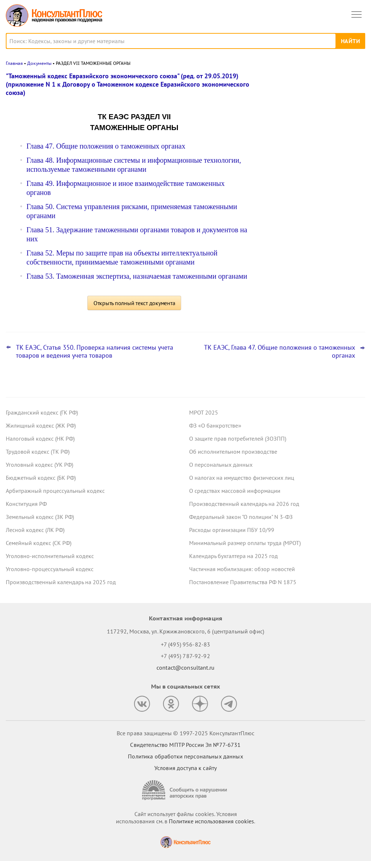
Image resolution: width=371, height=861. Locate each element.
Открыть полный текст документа (134, 303)
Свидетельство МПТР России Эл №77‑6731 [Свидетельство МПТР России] (185, 744)
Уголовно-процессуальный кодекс (49, 569)
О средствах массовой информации (234, 490)
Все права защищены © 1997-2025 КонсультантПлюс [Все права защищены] (185, 733)
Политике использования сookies (211, 821)
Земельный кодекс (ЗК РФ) (40, 516)
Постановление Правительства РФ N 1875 (242, 582)
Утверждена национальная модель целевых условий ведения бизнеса (306, 189)
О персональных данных (221, 464)
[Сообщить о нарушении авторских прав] (185, 790)
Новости (289, 81)
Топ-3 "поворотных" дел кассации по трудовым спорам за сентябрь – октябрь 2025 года (308, 152)
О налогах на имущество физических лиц (241, 477)
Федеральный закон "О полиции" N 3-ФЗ (241, 516)
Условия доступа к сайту (185, 767)
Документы (39, 63)
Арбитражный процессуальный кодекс (55, 490)
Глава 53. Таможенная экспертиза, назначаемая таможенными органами (136, 276)
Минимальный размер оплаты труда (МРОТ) (245, 542)
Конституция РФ (26, 503)
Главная (14, 63)
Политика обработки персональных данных (185, 756)
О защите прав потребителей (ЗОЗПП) (237, 438)
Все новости (279, 248)
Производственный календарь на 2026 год (244, 503)
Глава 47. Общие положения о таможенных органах (106, 146)
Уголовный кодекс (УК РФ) (39, 464)
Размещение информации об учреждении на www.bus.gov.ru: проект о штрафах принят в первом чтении (311, 113)
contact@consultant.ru (185, 667)
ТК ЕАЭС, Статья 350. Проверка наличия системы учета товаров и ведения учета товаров (94, 351)
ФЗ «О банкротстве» (215, 425)
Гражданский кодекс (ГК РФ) (42, 412)
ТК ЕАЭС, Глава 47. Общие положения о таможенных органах (279, 351)
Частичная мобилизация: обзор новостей (242, 569)
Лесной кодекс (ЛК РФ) (35, 529)
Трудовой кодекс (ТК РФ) (38, 451)
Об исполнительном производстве (233, 451)
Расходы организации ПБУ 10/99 (231, 529)
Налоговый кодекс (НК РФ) (40, 438)
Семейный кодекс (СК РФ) (38, 542)
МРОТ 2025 (203, 412)
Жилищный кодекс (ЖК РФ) (41, 425)
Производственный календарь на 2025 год (61, 582)
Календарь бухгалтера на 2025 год (233, 556)
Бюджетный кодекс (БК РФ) (41, 477)
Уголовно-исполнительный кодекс (50, 556)
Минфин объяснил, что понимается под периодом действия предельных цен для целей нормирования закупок (311, 224)
